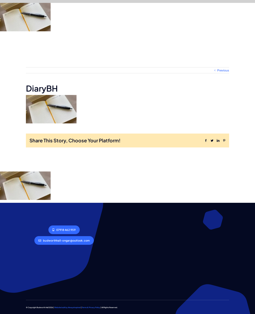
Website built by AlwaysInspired (67, 307)
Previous (223, 70)
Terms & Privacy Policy (91, 307)
